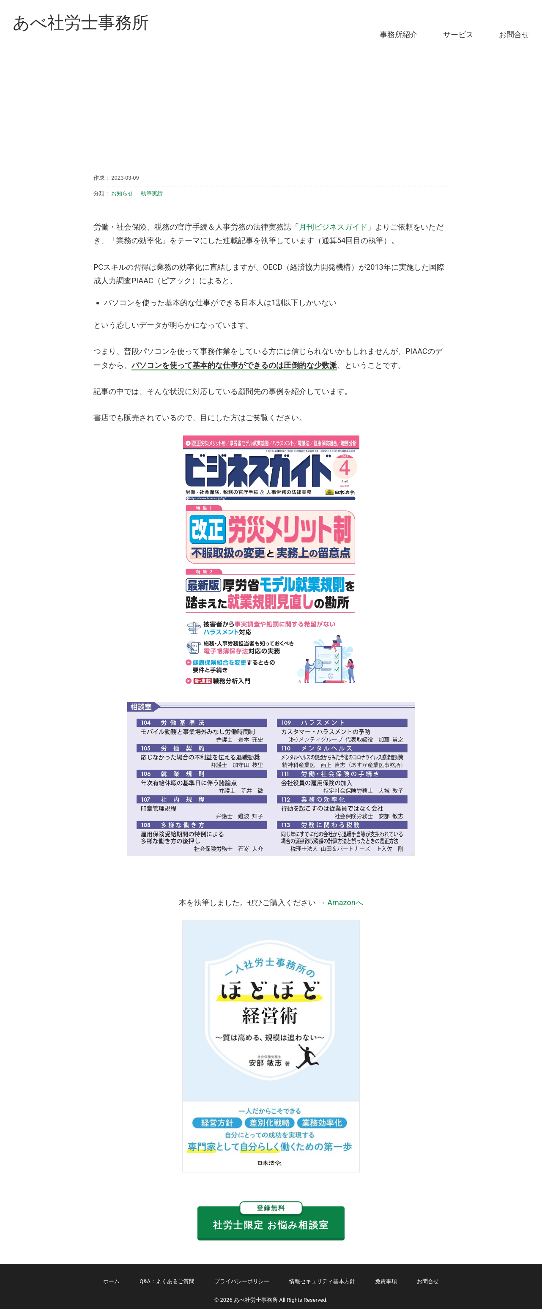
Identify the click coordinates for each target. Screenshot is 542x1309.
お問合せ (514, 34)
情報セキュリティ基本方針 (322, 1281)
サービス (458, 34)
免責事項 (386, 1281)
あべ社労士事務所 (81, 23)
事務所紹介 (399, 34)
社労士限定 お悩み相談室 (271, 1218)
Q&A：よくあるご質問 (167, 1281)
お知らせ (122, 193)
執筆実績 (152, 193)
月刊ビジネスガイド (333, 226)
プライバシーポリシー (241, 1281)
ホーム (111, 1281)
